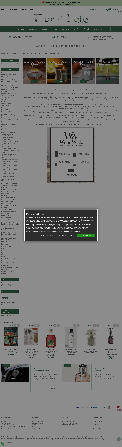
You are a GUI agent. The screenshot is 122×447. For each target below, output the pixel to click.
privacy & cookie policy (73, 231)
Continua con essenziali (66, 235)
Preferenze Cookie (47, 235)
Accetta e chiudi (86, 235)
